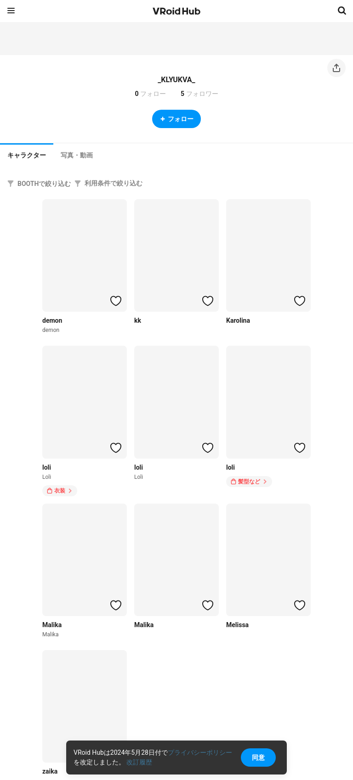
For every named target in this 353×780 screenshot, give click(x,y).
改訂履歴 (139, 762)
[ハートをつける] (115, 300)
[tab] (26, 154)
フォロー (176, 119)
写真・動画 (77, 155)
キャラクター (26, 155)
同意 (258, 757)
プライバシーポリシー (200, 752)
